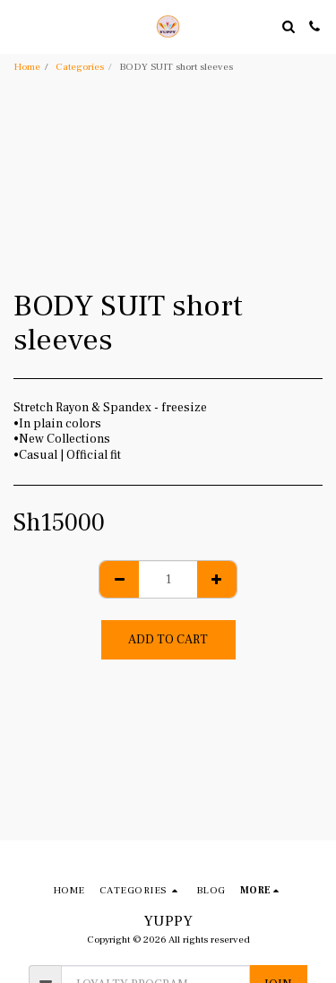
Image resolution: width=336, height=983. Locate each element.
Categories (80, 66)
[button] (19, 26)
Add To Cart (168, 640)
